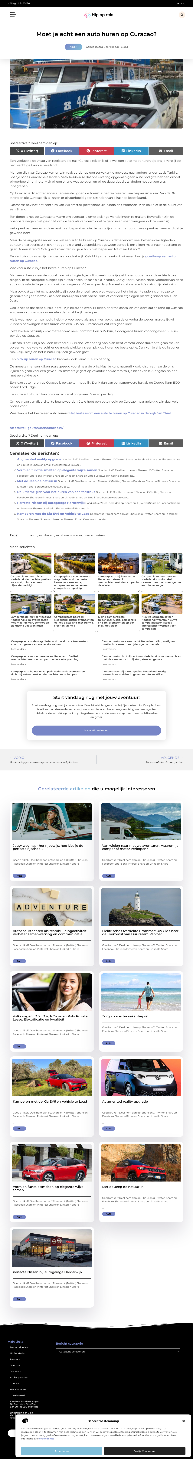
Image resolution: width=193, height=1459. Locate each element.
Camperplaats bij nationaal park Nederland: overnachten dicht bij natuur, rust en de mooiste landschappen (48, 673)
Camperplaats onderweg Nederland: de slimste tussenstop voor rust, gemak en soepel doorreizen (49, 643)
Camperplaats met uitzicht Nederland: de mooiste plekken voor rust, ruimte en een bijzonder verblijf (31, 581)
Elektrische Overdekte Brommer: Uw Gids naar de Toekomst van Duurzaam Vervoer (140, 932)
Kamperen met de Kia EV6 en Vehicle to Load (53, 514)
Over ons (15, 1365)
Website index (18, 1389)
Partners (15, 1359)
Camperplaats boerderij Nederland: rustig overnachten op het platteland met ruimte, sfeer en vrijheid (74, 621)
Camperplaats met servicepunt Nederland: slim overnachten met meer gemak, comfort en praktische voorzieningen (31, 621)
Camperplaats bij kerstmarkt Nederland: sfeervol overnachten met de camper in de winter (118, 581)
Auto (73, 47)
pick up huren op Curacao (36, 359)
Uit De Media (17, 1353)
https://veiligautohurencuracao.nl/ (36, 428)
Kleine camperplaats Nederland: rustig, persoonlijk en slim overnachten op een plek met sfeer (117, 621)
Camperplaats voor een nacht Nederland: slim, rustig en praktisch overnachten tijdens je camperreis (138, 643)
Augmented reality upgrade (39, 459)
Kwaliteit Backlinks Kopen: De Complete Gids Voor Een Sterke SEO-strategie (25, 1404)
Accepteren (62, 1451)
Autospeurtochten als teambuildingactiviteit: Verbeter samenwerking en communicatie (50, 932)
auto (33, 535)
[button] (183, 1421)
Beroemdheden (19, 1347)
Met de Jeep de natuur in (37, 481)
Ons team (15, 1371)
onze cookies (46, 1438)
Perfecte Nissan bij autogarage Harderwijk (51, 503)
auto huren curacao (69, 535)
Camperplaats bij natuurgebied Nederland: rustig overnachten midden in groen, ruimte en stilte (134, 673)
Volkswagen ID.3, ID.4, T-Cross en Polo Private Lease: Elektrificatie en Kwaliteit (50, 1017)
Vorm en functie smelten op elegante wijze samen (57, 470)
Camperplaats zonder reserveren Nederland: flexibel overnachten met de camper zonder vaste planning (44, 658)
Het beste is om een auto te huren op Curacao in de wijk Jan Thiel (120, 413)
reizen (100, 535)
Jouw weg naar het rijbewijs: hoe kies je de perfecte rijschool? (48, 847)
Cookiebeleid (17, 1395)
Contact (14, 1383)
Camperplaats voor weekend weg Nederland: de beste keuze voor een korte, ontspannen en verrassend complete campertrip (72, 582)
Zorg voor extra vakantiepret (125, 1016)
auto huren (46, 535)
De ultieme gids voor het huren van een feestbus (56, 492)
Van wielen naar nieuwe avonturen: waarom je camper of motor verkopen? (140, 847)
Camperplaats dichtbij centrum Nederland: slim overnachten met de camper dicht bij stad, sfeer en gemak (141, 658)
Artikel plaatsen (19, 1377)
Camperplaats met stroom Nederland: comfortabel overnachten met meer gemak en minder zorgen (161, 581)
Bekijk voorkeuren (144, 1451)
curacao (89, 535)
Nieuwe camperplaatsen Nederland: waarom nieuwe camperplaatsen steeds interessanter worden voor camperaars (159, 622)
